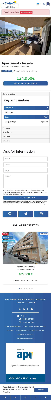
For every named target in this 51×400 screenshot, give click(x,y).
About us (13, 299)
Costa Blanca (20, 303)
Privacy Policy (17, 192)
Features (6, 128)
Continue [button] (41, 390)
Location (6, 136)
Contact (30, 303)
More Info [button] (6, 392)
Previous (2, 36)
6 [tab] (32, 288)
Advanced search (26, 12)
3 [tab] (24, 288)
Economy (6, 140)
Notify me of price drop (25, 83)
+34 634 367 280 (26, 319)
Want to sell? (40, 299)
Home (7, 299)
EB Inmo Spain (10, 4)
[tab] (25, 94)
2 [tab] (21, 288)
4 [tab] (26, 288)
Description (7, 132)
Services (31, 299)
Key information (9, 94)
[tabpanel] (25, 258)
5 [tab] (29, 288)
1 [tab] (19, 288)
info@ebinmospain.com (28, 316)
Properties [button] (22, 299)
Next (48, 36)
